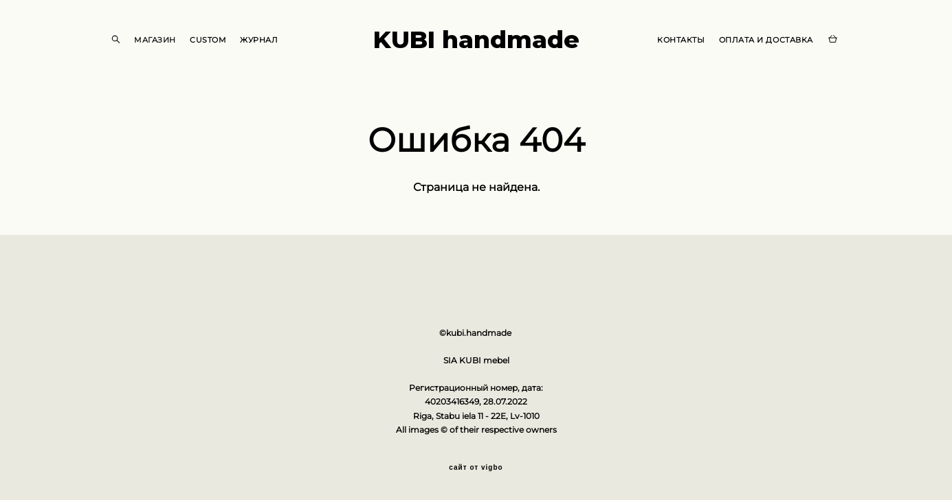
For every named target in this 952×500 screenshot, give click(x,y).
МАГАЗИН (155, 40)
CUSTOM (208, 40)
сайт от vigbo (475, 467)
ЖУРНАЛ (259, 40)
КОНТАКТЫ (681, 40)
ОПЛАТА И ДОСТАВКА (766, 40)
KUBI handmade (476, 39)
